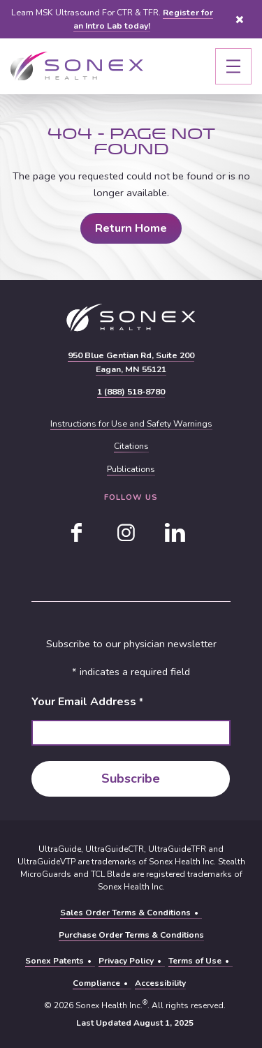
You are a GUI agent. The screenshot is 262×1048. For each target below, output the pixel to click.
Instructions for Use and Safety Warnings (131, 423)
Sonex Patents (54, 960)
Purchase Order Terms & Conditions (131, 934)
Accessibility (160, 983)
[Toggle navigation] (233, 66)
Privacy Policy (126, 960)
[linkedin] (174, 532)
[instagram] (125, 532)
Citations (131, 446)
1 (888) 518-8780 (131, 391)
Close (239, 19)
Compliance (96, 983)
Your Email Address (87, 702)
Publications (131, 469)
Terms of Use (194, 960)
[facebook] (76, 532)
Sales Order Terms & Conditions (125, 912)
